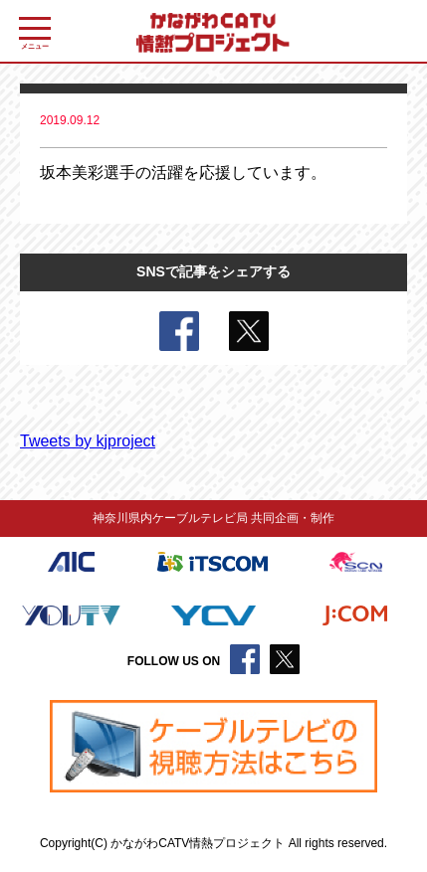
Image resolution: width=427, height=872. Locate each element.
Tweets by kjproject (87, 441)
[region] (213, 746)
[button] (213, 746)
